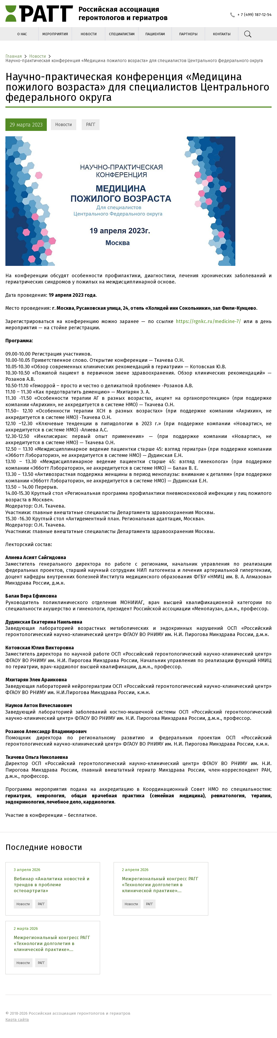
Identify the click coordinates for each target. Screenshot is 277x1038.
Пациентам (155, 34)
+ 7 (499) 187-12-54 (251, 14)
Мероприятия (55, 34)
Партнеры (188, 34)
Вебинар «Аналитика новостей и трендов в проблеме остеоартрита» (52, 885)
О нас (22, 34)
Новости (89, 34)
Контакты (221, 34)
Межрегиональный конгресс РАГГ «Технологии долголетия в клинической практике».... (160, 885)
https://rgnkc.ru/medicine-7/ (208, 321)
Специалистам (122, 34)
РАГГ (90, 124)
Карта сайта (17, 1019)
